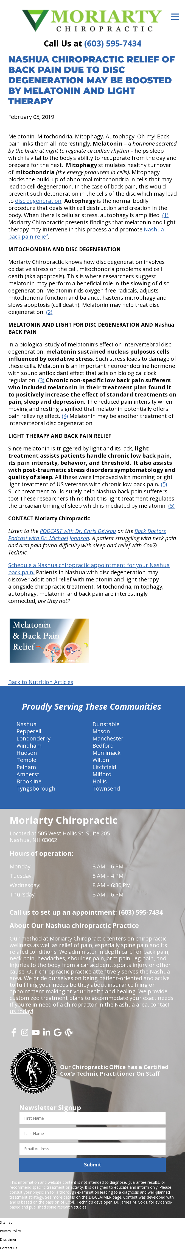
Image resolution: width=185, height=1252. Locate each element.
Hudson (26, 752)
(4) (65, 416)
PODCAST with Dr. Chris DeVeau (78, 531)
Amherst (27, 774)
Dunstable (105, 724)
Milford (101, 774)
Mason (101, 731)
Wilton (100, 760)
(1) (165, 215)
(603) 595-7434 (112, 43)
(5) (164, 484)
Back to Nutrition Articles (40, 682)
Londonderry (33, 738)
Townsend (106, 788)
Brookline (28, 781)
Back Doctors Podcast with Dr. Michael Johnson (87, 534)
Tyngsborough (35, 788)
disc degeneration (38, 200)
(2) (49, 312)
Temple (26, 760)
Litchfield (104, 767)
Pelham (26, 767)
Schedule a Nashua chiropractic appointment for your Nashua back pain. (89, 568)
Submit (92, 1164)
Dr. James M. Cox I (130, 1202)
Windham (28, 745)
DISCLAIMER (100, 1197)
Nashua (26, 724)
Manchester (108, 738)
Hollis (99, 781)
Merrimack (106, 752)
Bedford (103, 745)
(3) (41, 380)
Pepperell (28, 731)
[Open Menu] (175, 16)
